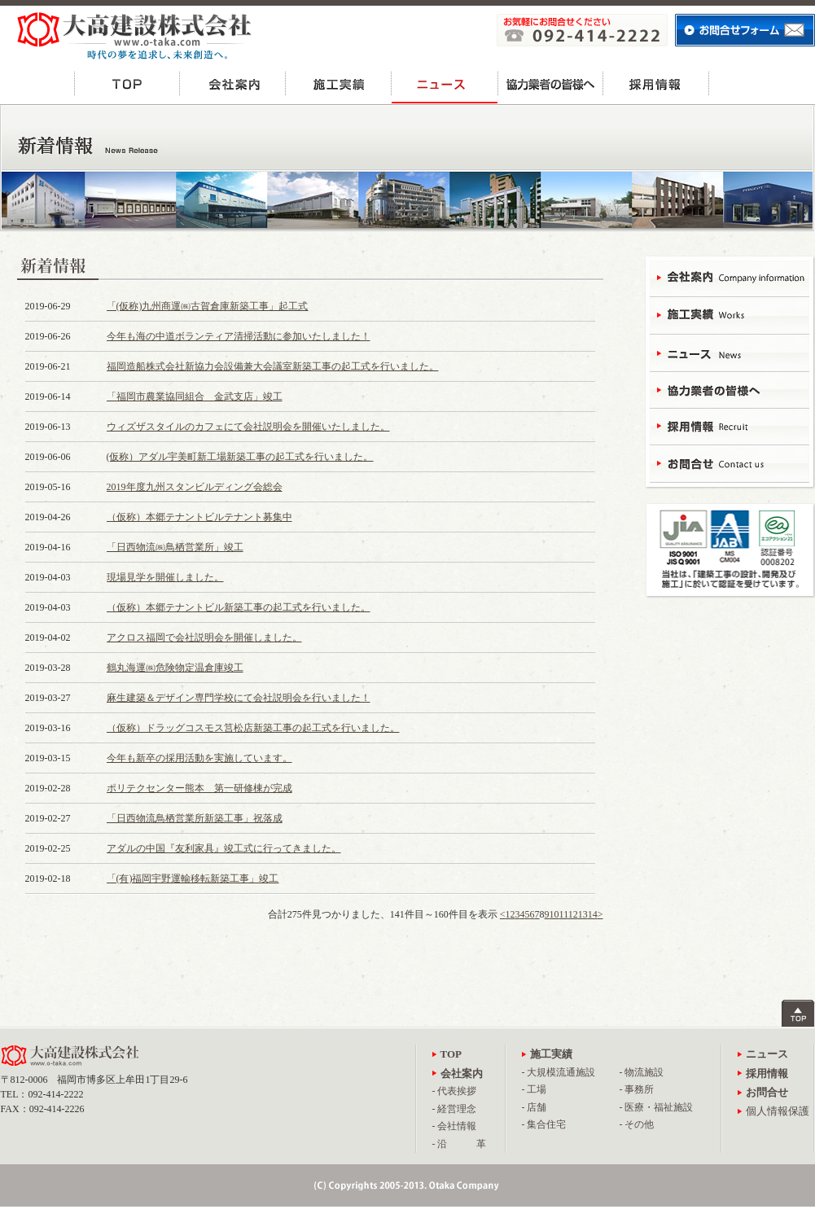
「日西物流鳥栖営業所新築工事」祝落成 (195, 818)
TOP (127, 83)
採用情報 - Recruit (729, 425)
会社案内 (233, 83)
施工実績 (339, 83)
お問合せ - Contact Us (729, 462)
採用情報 (656, 83)
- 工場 (534, 1089)
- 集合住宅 (544, 1124)
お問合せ (762, 83)
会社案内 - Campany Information (729, 279)
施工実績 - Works (729, 315)
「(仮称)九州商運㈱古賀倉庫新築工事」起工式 (208, 306)
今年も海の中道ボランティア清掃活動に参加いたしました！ (238, 336)
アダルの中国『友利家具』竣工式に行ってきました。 (224, 848)
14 (593, 914)
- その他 (637, 1124)
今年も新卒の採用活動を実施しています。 (199, 758)
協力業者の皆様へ (550, 83)
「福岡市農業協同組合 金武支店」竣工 (195, 396)
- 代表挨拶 (454, 1091)
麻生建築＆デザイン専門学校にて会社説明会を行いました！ (238, 697)
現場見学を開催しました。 (165, 577)
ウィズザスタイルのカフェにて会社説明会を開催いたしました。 (248, 426)
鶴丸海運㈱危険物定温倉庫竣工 (175, 667)
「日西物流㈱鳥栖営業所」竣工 (175, 547)
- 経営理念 (454, 1109)
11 (563, 914)
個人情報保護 (777, 1111)
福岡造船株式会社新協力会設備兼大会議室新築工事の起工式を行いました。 (273, 366)
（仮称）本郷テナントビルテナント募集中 (199, 517)
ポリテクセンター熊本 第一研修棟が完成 (199, 788)
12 (573, 914)
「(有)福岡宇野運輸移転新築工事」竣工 (193, 878)
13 (583, 914)
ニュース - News (729, 352)
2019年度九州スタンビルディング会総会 (195, 487)
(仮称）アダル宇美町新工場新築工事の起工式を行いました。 (240, 456)
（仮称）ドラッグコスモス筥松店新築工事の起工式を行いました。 (253, 728)
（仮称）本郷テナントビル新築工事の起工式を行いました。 (238, 607)
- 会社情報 (454, 1126)
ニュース (444, 83)
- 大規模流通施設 (559, 1072)
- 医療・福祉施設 (657, 1107)
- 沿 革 (459, 1144)
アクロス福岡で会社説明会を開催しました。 (204, 637)
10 (554, 914)
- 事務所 (637, 1089)
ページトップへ (798, 1013)
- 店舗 (534, 1107)
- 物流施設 (642, 1072)
